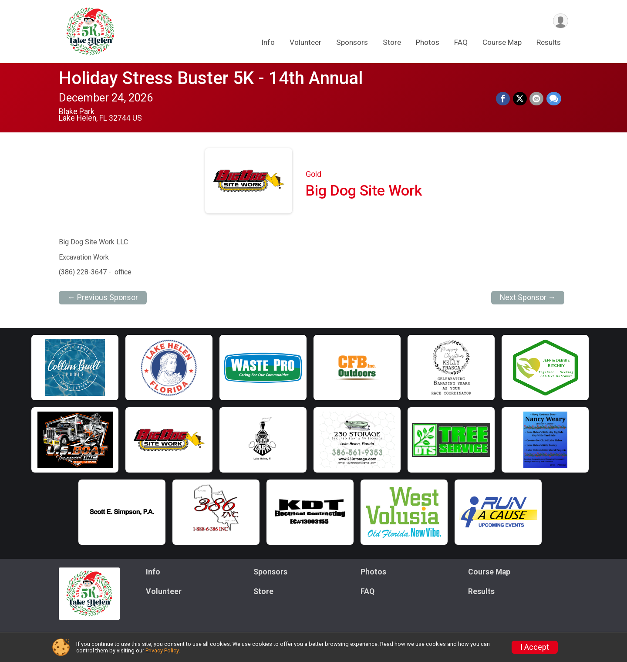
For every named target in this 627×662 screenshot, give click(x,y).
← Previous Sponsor (102, 297)
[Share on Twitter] (520, 99)
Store (392, 43)
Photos (427, 43)
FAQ (461, 43)
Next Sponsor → (528, 297)
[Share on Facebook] (504, 99)
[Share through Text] (553, 99)
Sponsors (352, 43)
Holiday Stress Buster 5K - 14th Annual (211, 78)
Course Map (502, 43)
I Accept (534, 647)
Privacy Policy (162, 650)
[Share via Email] (537, 99)
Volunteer (305, 43)
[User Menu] (560, 21)
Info (268, 43)
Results (548, 43)
